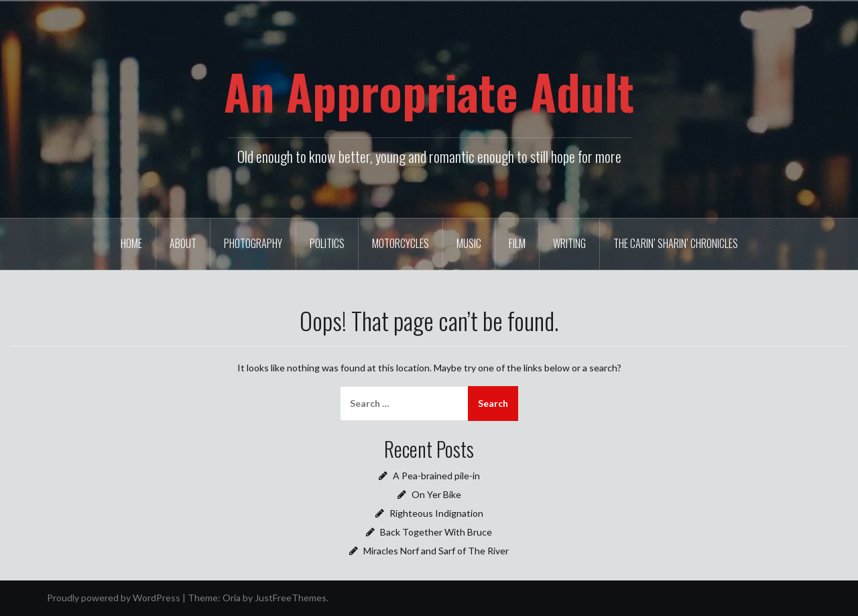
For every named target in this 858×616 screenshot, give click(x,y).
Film (517, 243)
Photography (253, 243)
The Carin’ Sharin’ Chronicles (675, 243)
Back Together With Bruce (436, 532)
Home (131, 243)
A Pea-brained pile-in (436, 475)
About (183, 243)
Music (468, 243)
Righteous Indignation (436, 513)
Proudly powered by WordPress (113, 597)
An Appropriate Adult (429, 91)
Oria (232, 597)
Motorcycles (400, 243)
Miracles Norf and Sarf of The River (436, 550)
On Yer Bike (436, 494)
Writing (569, 243)
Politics (327, 243)
